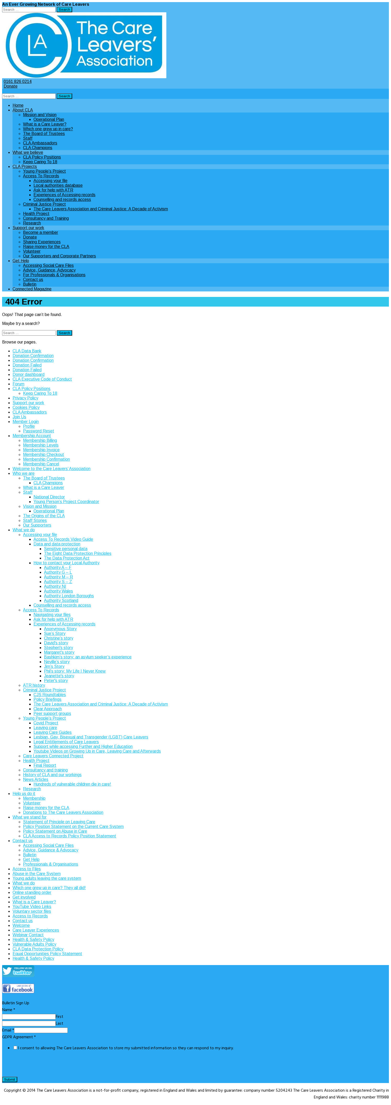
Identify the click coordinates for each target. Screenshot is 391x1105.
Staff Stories (35, 520)
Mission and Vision (39, 114)
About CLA (23, 110)
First (59, 1016)
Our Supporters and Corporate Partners (59, 256)
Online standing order (32, 892)
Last (59, 1023)
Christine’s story (58, 638)
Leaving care (45, 727)
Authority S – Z (58, 581)
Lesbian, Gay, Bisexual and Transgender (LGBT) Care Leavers (90, 737)
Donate (10, 86)
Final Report (44, 765)
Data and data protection (56, 544)
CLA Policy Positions (42, 157)
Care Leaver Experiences (36, 930)
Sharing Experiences (42, 242)
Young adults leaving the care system (47, 878)
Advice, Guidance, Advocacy (49, 270)
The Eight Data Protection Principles (77, 553)
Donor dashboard (28, 374)
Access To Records (41, 176)
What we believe (28, 152)
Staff (27, 138)
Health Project (36, 213)
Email (8, 1030)
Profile (29, 426)
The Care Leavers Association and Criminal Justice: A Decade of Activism (100, 209)
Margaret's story (59, 652)
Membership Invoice (41, 450)
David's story (56, 643)
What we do (24, 530)
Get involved (24, 897)
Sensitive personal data (65, 548)
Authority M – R (58, 577)
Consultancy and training (45, 770)
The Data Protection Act (66, 558)
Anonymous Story (60, 629)
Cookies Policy (26, 407)
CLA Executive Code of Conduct (42, 379)
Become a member (40, 232)
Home (18, 105)
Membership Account (32, 435)
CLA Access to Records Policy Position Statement (69, 836)
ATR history (34, 685)
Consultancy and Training (46, 218)
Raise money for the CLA (46, 246)
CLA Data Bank (27, 351)
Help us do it (24, 793)
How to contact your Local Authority (66, 563)
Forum (18, 384)
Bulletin (29, 284)
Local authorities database (58, 185)
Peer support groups (52, 713)
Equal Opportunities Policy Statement (47, 953)
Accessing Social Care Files (48, 265)
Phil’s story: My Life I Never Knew (75, 671)
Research (32, 223)
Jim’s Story (54, 666)
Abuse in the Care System (37, 873)
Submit (9, 1079)
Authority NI (55, 586)
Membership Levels (41, 445)
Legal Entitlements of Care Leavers (66, 742)
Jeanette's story (59, 676)
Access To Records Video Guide (63, 539)
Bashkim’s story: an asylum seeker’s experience (88, 657)
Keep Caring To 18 (40, 162)
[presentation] (42, 1066)
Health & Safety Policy (33, 939)
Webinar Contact (28, 935)
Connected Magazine (32, 289)
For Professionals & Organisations (54, 275)
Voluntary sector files (32, 911)
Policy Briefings (47, 699)
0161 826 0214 (17, 81)
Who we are (24, 473)
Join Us (19, 417)
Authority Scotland (61, 600)
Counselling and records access (62, 199)
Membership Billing (40, 440)
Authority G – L (58, 572)
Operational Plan (48, 119)
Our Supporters (37, 525)
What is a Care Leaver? (44, 124)
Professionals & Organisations (50, 864)
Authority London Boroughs (69, 596)
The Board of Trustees (44, 133)
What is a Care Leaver (43, 487)
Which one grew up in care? (48, 129)
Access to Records (30, 916)
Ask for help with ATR (53, 190)
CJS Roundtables (49, 694)
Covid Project (45, 723)
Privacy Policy (25, 398)
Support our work (28, 227)
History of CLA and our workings (52, 775)
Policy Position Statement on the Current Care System (73, 826)
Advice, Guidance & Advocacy (50, 850)
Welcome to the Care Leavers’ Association (51, 468)
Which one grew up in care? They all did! (49, 888)
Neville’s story (57, 661)
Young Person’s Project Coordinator (66, 501)
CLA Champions (37, 147)
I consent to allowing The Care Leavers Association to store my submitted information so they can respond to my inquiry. (126, 1048)
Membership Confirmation (46, 459)
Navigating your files (52, 614)
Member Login (26, 421)
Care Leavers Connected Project (53, 756)
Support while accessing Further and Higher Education (83, 746)
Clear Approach (47, 709)
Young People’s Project (44, 171)
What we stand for (30, 817)
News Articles (35, 779)
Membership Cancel (41, 464)
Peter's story (56, 680)
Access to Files (27, 869)
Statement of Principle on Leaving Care (59, 822)
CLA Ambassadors (40, 143)
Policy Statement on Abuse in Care (55, 831)
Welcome (21, 925)
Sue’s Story (54, 633)
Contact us (33, 279)
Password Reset (38, 431)
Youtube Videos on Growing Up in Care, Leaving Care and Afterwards (97, 751)
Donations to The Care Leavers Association (63, 812)
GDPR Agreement (19, 1037)
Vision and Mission (39, 506)
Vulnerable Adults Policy (34, 944)
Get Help (21, 260)
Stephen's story (58, 647)
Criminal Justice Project (44, 204)
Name (8, 1010)
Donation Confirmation (33, 355)
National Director (49, 497)
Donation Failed (27, 365)
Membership (34, 798)
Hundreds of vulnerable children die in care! (72, 784)
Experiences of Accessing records (64, 195)
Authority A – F (57, 567)
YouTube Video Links (32, 906)
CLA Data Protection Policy (38, 949)
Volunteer (32, 251)
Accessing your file (50, 180)
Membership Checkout (43, 454)
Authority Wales (58, 591)
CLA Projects (25, 166)
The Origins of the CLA (44, 516)
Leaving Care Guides (52, 732)
